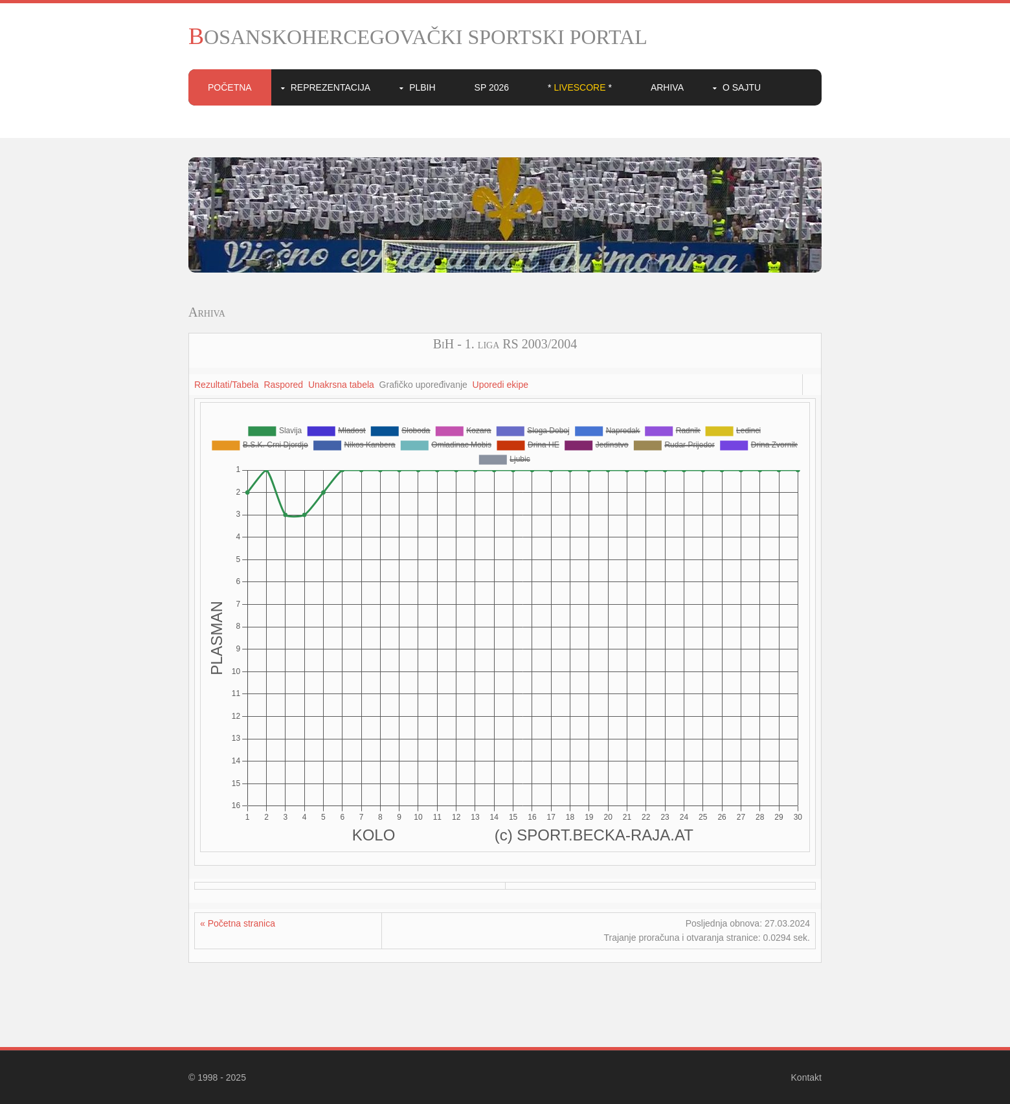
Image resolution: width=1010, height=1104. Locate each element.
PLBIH (422, 87)
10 (572, 261)
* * (580, 87)
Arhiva (667, 87)
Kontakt (806, 1077)
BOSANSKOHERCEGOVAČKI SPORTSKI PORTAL (417, 37)
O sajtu (742, 87)
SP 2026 (492, 87)
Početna (230, 87)
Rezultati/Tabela (226, 384)
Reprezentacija (330, 87)
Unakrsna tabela (341, 384)
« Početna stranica (237, 923)
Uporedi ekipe (500, 384)
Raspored (283, 384)
